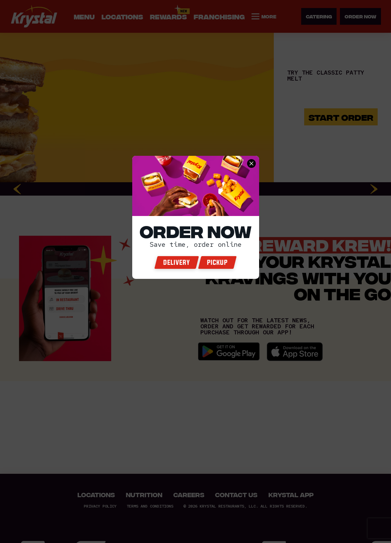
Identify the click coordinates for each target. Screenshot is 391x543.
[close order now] (251, 163)
